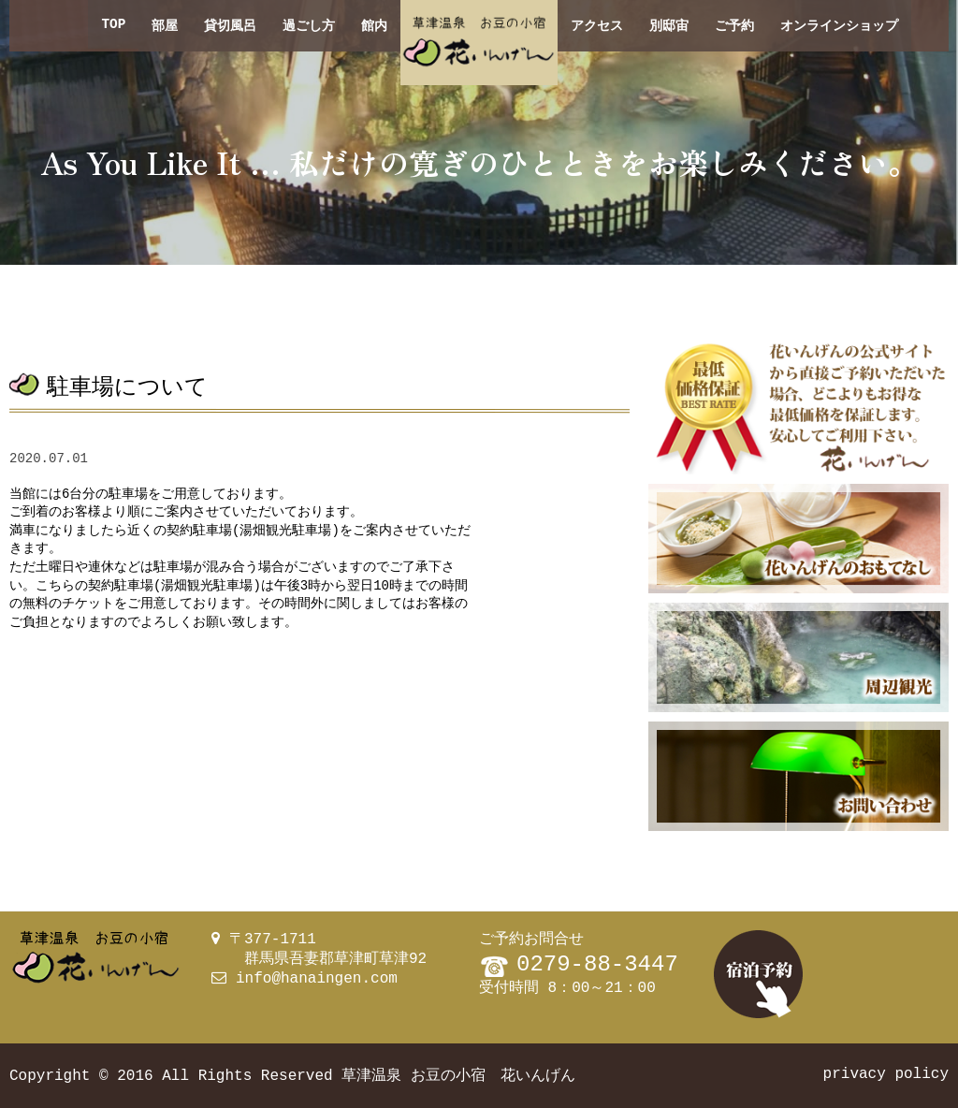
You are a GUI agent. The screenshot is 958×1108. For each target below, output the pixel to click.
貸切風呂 (230, 26)
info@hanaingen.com (317, 979)
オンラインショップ (839, 26)
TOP (113, 26)
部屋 (165, 26)
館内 (374, 26)
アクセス (597, 26)
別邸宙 (669, 26)
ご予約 (734, 26)
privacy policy (886, 1074)
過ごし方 (309, 26)
